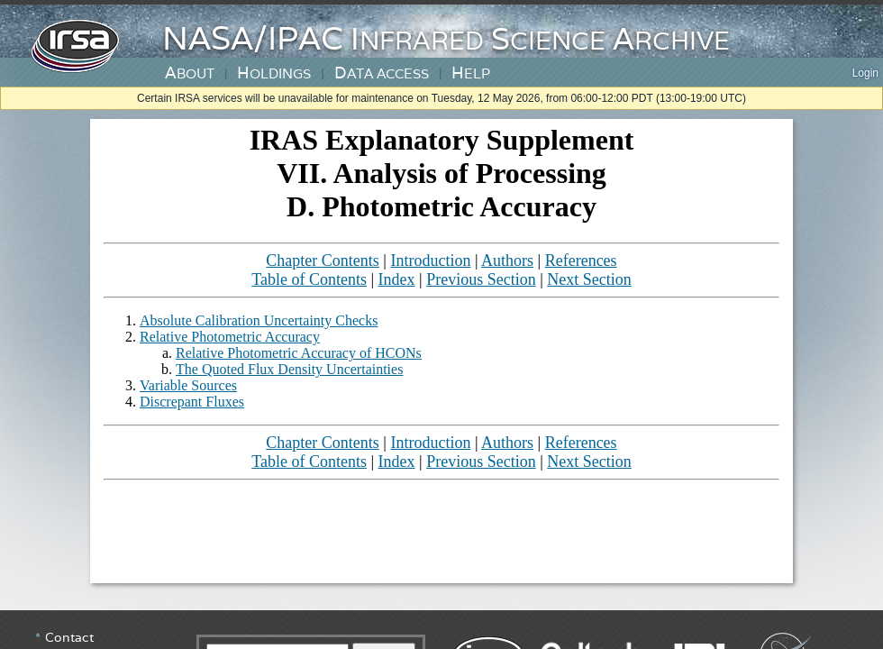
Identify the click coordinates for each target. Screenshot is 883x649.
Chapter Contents (322, 260)
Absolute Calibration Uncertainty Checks (259, 320)
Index (396, 279)
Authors (507, 260)
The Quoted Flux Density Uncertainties (289, 369)
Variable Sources (188, 385)
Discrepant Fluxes (192, 401)
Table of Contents (309, 279)
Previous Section (481, 279)
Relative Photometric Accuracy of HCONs (299, 353)
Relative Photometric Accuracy (230, 336)
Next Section (589, 279)
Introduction (430, 260)
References (581, 260)
